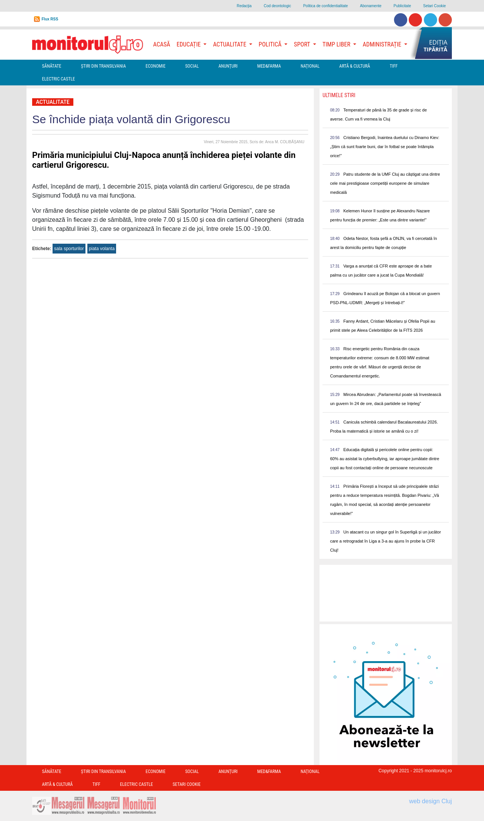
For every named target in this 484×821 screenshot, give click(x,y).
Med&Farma (269, 66)
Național (310, 66)
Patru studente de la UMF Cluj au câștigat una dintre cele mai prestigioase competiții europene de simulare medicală (385, 183)
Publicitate (402, 6)
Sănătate (51, 66)
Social (192, 66)
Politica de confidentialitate (325, 6)
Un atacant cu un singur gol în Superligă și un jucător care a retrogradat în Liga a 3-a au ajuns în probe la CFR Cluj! (385, 541)
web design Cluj (430, 801)
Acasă (161, 44)
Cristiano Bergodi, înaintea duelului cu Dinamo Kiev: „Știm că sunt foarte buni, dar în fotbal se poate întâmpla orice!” (384, 146)
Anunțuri (228, 66)
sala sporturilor (69, 248)
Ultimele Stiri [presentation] (339, 95)
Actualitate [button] (230, 44)
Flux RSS (50, 19)
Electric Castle (58, 79)
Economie (156, 66)
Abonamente (371, 6)
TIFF (394, 66)
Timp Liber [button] (337, 44)
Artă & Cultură (354, 66)
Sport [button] (302, 44)
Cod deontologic (277, 6)
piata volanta (102, 248)
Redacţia (244, 6)
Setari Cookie (434, 6)
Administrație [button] (383, 44)
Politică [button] (271, 44)
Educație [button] (189, 44)
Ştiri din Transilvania (103, 66)
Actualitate (53, 102)
